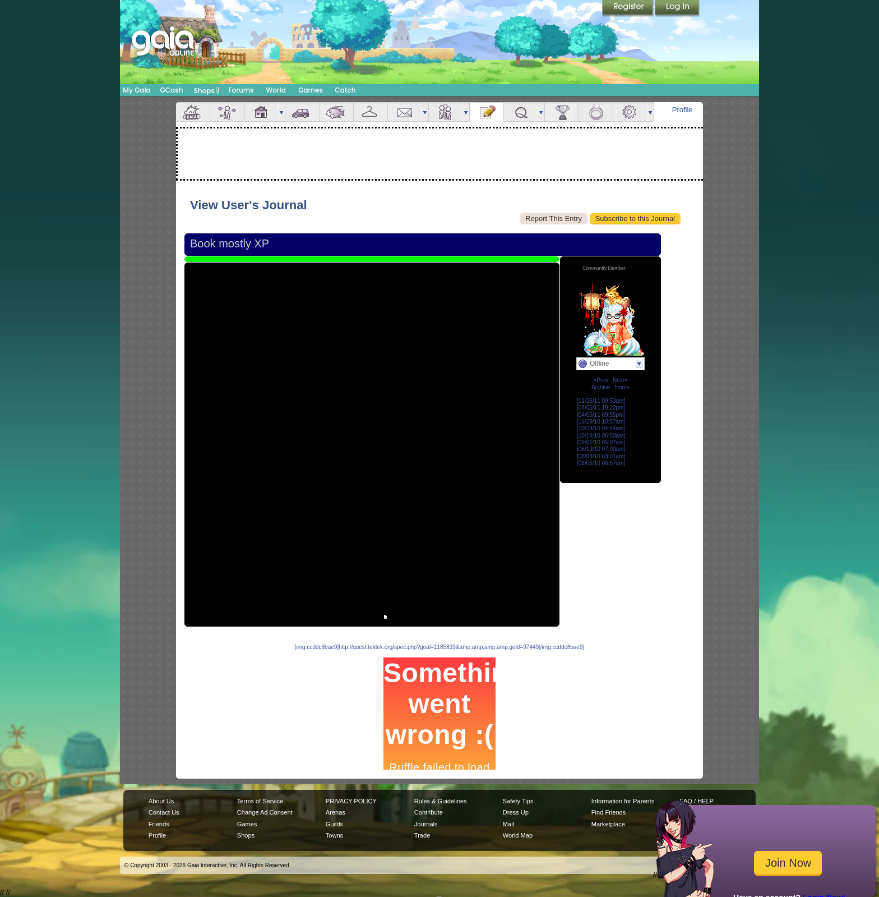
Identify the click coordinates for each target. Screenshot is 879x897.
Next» (620, 380)
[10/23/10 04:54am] (601, 428)
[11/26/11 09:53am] (601, 401)
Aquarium (336, 112)
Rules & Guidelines (440, 801)
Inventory (370, 112)
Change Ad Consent (265, 812)
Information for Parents (622, 801)
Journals (426, 824)
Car (302, 112)
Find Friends (608, 812)
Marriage (596, 112)
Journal (486, 112)
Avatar (227, 112)
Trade (422, 835)
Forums (240, 90)
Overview (193, 112)
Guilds (334, 824)
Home (622, 387)
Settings (630, 112)
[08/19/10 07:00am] (601, 449)
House (261, 112)
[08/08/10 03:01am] (601, 456)
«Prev (601, 380)
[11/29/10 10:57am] (601, 421)
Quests (521, 112)
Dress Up (516, 812)
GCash (171, 90)
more (281, 112)
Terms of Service (260, 801)
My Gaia (136, 90)
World (276, 90)
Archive (600, 387)
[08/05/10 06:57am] (601, 463)
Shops (206, 90)
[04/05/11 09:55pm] (601, 415)
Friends (445, 112)
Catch (345, 90)
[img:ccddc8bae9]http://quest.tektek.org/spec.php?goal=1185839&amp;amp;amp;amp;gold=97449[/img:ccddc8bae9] (439, 647)
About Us (161, 801)
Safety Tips (518, 801)
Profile (682, 109)
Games (310, 90)
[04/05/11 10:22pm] (601, 407)
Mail (405, 112)
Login (677, 8)
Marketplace (608, 824)
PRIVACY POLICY (351, 801)
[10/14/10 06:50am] (601, 436)
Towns (334, 835)
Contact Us (164, 812)
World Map (518, 835)
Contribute (428, 812)
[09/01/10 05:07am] (601, 442)
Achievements (562, 112)
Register (628, 8)
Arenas (335, 812)
